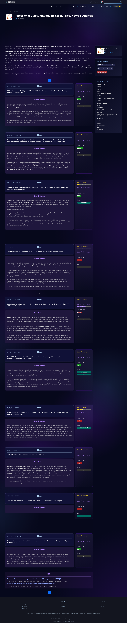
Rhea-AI (24, 606)
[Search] (113, 2)
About (24, 601)
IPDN (15, 19)
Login (90, 2)
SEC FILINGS (72, 6)
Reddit (102, 606)
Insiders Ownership (104, 93)
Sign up (96, 2)
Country (100, 123)
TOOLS (95, 6)
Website (100, 118)
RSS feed (102, 601)
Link (98, 120)
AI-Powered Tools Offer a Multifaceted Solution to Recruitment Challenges (34, 501)
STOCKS (84, 6)
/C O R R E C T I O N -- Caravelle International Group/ (26, 455)
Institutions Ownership (105, 98)
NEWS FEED (57, 6)
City (98, 127)
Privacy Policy (63, 606)
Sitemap (24, 608)
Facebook (102, 604)
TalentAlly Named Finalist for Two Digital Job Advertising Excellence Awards (35, 251)
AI (84, 374)
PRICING (117, 6)
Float (99, 89)
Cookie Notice (63, 604)
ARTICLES (106, 6)
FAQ (24, 604)
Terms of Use (63, 601)
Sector (99, 112)
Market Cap (101, 84)
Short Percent (102, 103)
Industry (100, 107)
